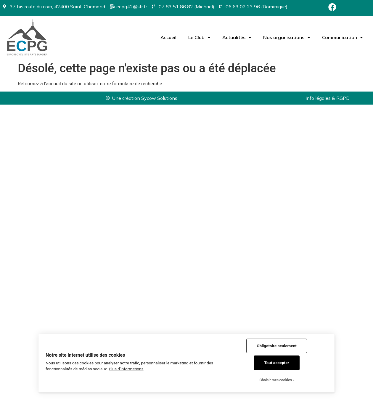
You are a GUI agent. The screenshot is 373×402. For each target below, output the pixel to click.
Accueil (168, 37)
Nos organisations (286, 37)
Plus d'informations (126, 368)
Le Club (199, 37)
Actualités (236, 37)
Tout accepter (276, 362)
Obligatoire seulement (277, 345)
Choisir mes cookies (276, 380)
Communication (342, 37)
